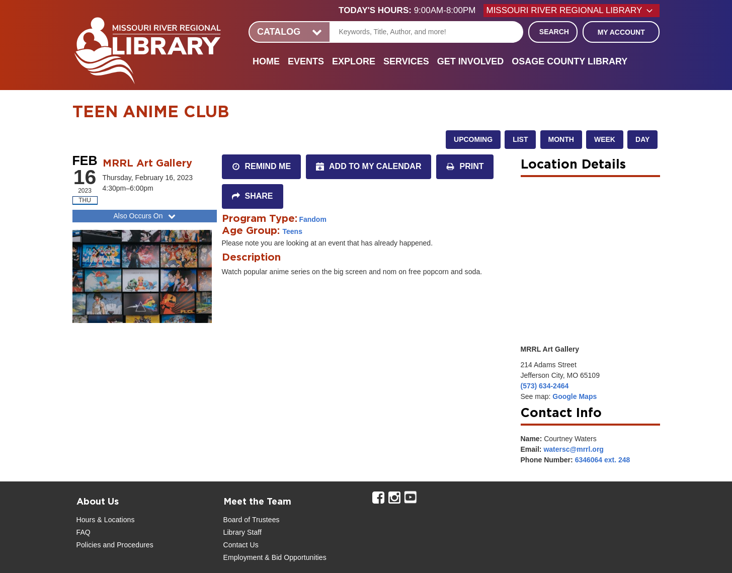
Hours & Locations (105, 520)
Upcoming (473, 139)
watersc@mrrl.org (573, 449)
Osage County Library (569, 61)
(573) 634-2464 (545, 386)
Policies (88, 545)
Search (554, 32)
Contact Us (241, 545)
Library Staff (242, 532)
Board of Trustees (251, 520)
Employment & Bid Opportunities (275, 557)
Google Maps (574, 396)
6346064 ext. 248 (602, 460)
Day (642, 139)
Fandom (312, 219)
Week (604, 139)
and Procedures (127, 545)
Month (561, 139)
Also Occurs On (145, 216)
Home (266, 61)
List (520, 139)
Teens (292, 231)
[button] (411, 10)
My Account (621, 32)
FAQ (83, 532)
